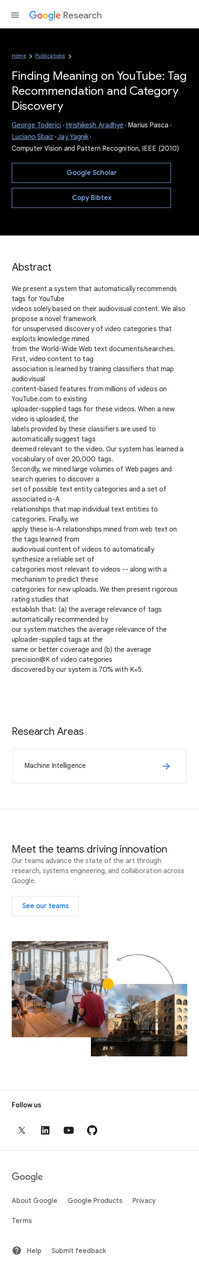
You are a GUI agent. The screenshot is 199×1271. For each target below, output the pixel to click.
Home (19, 56)
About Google (34, 1201)
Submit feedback (79, 1251)
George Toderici (37, 125)
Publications (50, 56)
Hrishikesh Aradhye (95, 125)
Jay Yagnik (72, 137)
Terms (22, 1221)
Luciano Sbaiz (32, 137)
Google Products (94, 1201)
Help (26, 1251)
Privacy (144, 1201)
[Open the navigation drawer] (15, 15)
